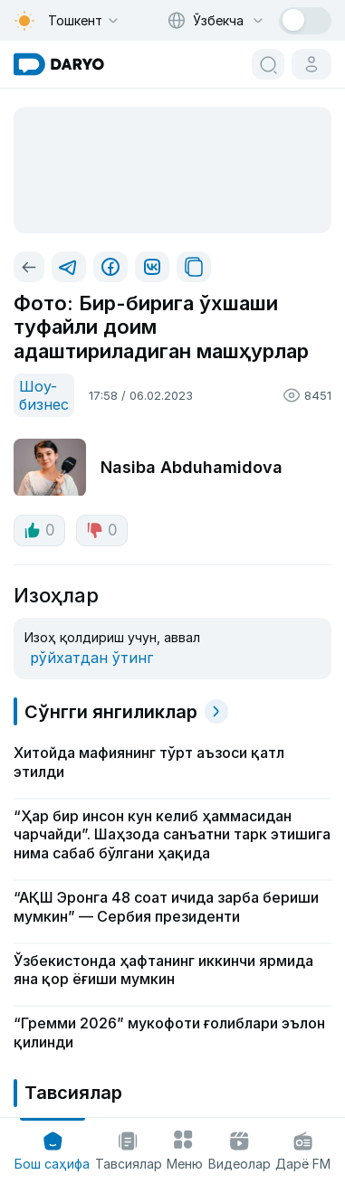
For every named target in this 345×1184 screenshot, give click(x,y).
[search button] (268, 64)
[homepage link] (59, 64)
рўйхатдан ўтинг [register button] (91, 658)
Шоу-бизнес (44, 395)
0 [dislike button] (102, 530)
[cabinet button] (311, 64)
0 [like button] (39, 530)
